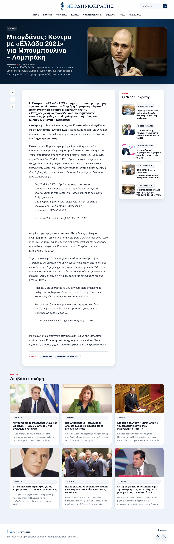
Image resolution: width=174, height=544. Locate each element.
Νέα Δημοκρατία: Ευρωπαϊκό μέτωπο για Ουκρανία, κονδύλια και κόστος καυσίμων (86, 489)
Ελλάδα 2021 (47, 357)
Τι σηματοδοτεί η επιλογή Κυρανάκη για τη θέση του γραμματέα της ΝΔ (147, 134)
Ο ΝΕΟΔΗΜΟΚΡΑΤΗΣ (92, 15)
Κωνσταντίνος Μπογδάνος (68, 357)
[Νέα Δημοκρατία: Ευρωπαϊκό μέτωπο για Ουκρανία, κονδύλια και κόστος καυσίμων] (87, 462)
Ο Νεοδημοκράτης (145, 106)
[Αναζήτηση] (165, 6)
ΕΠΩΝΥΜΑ (110, 15)
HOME (36, 15)
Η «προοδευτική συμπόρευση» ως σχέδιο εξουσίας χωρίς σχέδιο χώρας (148, 154)
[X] (164, 536)
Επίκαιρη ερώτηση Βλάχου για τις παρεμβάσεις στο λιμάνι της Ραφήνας (35, 488)
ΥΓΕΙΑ (122, 15)
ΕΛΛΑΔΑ (75, 15)
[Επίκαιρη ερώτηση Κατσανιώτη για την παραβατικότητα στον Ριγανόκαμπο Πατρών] (139, 398)
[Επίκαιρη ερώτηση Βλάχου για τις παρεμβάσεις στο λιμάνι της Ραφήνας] (34, 462)
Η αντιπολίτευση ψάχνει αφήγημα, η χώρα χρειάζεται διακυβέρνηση (148, 192)
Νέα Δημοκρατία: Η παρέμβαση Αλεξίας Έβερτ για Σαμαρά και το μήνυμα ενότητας (84, 426)
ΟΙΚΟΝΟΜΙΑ (61, 15)
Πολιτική (11, 29)
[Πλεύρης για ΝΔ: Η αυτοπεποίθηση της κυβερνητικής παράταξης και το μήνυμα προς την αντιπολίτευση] (139, 462)
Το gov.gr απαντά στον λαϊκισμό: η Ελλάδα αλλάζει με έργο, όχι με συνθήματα (147, 114)
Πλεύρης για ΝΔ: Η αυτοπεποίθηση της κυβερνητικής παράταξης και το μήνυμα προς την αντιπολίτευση (137, 489)
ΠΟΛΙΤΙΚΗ (47, 15)
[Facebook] (157, 536)
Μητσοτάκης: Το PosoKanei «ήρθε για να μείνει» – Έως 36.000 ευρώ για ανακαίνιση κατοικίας (35, 426)
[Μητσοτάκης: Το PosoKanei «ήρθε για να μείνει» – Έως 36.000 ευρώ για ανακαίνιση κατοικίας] (34, 398)
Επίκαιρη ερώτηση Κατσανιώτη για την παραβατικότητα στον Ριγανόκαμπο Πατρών (137, 426)
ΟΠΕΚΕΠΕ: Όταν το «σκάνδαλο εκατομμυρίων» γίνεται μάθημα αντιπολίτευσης (147, 174)
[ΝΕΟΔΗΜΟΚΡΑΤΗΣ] (87, 6)
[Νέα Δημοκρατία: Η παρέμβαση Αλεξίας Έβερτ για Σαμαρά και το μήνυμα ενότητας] (87, 398)
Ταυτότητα (162, 530)
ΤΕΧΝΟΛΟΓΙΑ (135, 15)
